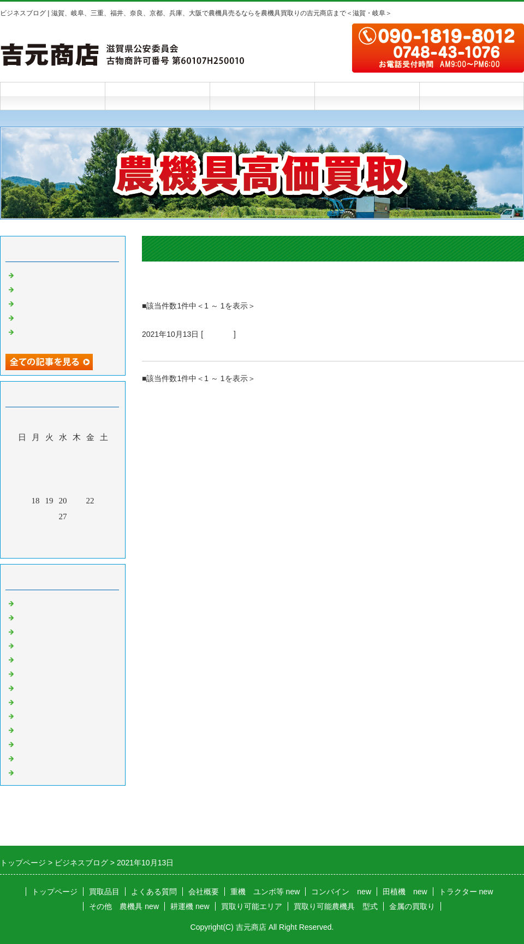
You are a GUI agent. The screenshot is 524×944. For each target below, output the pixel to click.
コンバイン (36, 616)
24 (22, 516)
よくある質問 (262, 96)
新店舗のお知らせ (49, 274)
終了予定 (161, 347)
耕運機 (28, 644)
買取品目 (157, 96)
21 (77, 500)
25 (36, 516)
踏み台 (28, 288)
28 (77, 516)
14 (77, 484)
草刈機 (28, 715)
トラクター (36, 602)
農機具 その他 (45, 757)
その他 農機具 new (124, 906)
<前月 (42, 547)
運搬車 (28, 658)
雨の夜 (28, 316)
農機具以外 (36, 743)
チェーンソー (41, 701)
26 (49, 516)
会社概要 (366, 96)
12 (49, 484)
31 (22, 532)
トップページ (52, 96)
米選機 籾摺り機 (49, 672)
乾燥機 (28, 302)
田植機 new (405, 891)
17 (22, 500)
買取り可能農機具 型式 (336, 906)
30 (104, 516)
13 (63, 484)
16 (104, 484)
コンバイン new (341, 891)
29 (90, 516)
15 (90, 484)
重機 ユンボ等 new (265, 891)
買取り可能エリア (251, 906)
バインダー (36, 686)
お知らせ (218, 334)
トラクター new (466, 891)
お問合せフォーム (471, 96)
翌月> (83, 547)
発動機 (28, 729)
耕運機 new (190, 906)
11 (35, 484)
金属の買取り (412, 906)
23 (104, 500)
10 (22, 484)
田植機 (28, 630)
